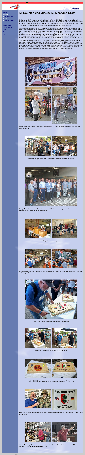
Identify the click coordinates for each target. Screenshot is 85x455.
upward (4, 70)
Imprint (16, 454)
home (20, 2)
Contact (39, 2)
